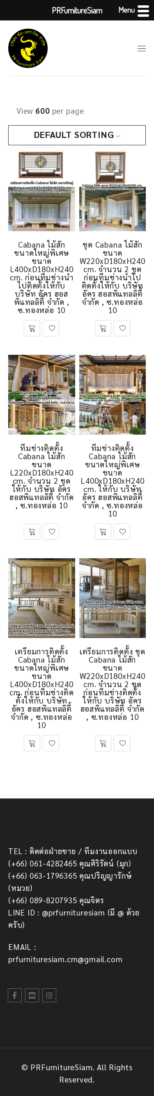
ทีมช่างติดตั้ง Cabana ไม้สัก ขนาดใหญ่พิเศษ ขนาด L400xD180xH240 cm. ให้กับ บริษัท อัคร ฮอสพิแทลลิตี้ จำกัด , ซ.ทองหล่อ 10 (112, 480)
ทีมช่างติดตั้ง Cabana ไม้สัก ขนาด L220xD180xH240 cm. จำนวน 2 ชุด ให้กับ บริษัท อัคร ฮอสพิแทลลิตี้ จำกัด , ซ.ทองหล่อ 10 (41, 476)
